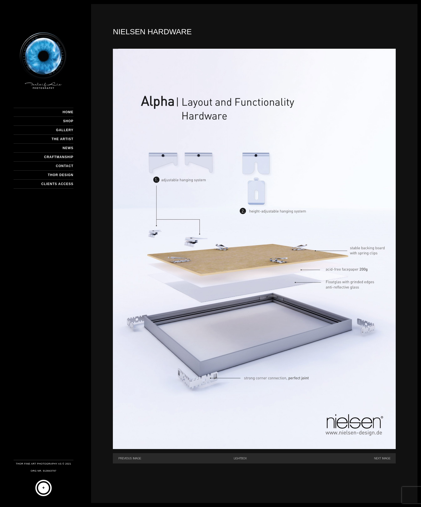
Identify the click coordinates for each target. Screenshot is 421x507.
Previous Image (129, 458)
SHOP (68, 121)
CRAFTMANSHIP (58, 157)
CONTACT (64, 166)
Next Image (382, 458)
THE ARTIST (62, 139)
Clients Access (57, 184)
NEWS (68, 148)
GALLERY (64, 130)
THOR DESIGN (60, 175)
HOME (68, 112)
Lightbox (240, 458)
